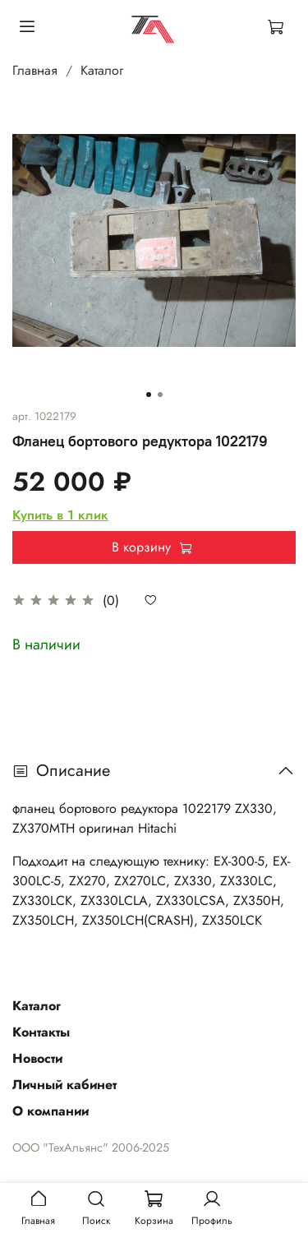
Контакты (41, 1032)
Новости (37, 1058)
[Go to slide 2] (160, 394)
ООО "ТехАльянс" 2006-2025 (90, 1147)
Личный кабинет (64, 1084)
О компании (50, 1110)
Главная (34, 70)
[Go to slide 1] (148, 394)
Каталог (101, 70)
